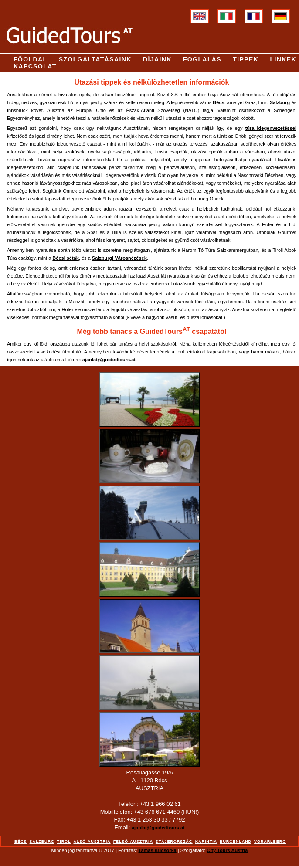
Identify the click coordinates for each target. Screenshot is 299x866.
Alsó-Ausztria (91, 841)
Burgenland (235, 841)
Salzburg (280, 102)
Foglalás (202, 59)
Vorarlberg (270, 841)
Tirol (64, 841)
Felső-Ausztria (133, 841)
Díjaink (157, 59)
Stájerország (174, 841)
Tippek (245, 59)
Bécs (218, 102)
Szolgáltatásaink (95, 59)
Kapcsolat (35, 66)
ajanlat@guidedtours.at (158, 827)
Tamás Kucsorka (158, 850)
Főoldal (30, 59)
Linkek (283, 59)
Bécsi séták (65, 258)
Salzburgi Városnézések (119, 258)
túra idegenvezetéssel (270, 128)
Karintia (206, 841)
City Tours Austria (227, 850)
